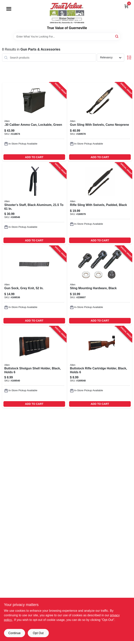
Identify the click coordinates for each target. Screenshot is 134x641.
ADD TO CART (34, 157)
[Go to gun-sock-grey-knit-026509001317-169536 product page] (34, 285)
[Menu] (8, 8)
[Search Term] (67, 36)
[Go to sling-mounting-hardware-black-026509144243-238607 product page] (100, 285)
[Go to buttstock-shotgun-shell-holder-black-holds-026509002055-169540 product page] (34, 367)
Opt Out (38, 633)
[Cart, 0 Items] (126, 6)
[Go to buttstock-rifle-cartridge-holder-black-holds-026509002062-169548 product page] (100, 367)
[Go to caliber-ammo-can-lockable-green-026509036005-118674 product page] (34, 121)
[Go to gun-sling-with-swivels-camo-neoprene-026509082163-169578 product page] (100, 121)
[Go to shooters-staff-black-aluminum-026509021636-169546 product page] (34, 203)
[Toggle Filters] (129, 57)
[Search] (117, 36)
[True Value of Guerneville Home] (67, 13)
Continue (14, 633)
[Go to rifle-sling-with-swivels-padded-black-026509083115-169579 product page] (100, 203)
